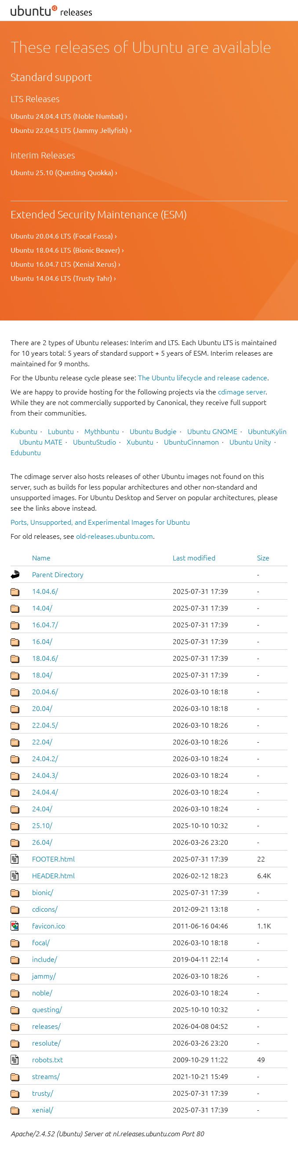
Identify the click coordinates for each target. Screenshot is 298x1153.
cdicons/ (45, 909)
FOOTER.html (53, 859)
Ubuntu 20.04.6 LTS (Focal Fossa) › (64, 236)
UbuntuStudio (94, 442)
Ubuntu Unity (250, 442)
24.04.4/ (45, 792)
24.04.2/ (45, 759)
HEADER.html (53, 876)
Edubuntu (26, 453)
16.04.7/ (45, 625)
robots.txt (47, 1060)
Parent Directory (58, 574)
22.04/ (42, 742)
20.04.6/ (45, 692)
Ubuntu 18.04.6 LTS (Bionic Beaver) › (67, 250)
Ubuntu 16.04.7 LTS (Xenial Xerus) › (65, 264)
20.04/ (42, 708)
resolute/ (46, 1043)
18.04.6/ (45, 658)
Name (41, 558)
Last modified (194, 558)
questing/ (47, 1009)
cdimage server (241, 392)
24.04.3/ (45, 775)
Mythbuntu (101, 431)
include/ (44, 959)
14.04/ (42, 608)
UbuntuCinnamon (191, 442)
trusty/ (42, 1093)
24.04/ (42, 809)
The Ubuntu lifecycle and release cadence (202, 378)
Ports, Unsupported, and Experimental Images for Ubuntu (100, 522)
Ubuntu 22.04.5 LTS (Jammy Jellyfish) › (71, 130)
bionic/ (42, 892)
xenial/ (42, 1110)
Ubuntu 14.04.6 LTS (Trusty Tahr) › (63, 278)
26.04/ (42, 842)
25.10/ (42, 825)
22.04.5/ (45, 725)
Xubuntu (140, 442)
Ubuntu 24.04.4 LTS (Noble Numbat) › (69, 116)
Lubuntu (61, 431)
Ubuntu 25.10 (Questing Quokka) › (64, 173)
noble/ (42, 993)
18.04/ (42, 675)
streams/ (46, 1076)
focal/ (41, 943)
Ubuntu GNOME (212, 431)
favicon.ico (48, 926)
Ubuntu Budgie (153, 431)
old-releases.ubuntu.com (114, 536)
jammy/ (44, 976)
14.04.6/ (45, 591)
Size (263, 558)
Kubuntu (24, 431)
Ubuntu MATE (40, 442)
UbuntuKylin (267, 431)
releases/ (46, 1026)
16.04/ (42, 641)
